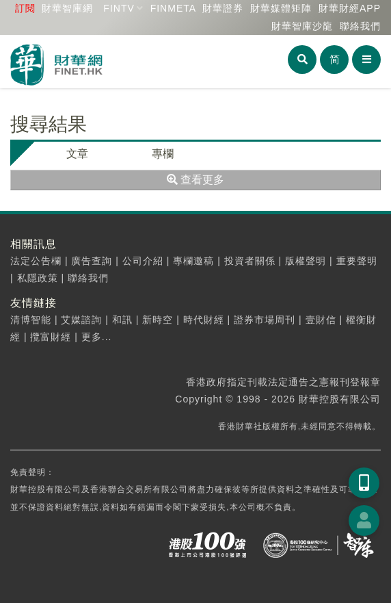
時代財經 (203, 319)
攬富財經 (50, 336)
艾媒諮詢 (81, 319)
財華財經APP (350, 8)
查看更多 (195, 179)
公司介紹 (142, 260)
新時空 (157, 319)
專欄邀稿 (193, 260)
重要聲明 (356, 260)
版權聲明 (305, 260)
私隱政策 (37, 277)
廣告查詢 (91, 260)
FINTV (118, 8)
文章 (77, 153)
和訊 (122, 319)
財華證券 (222, 8)
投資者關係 (249, 260)
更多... (96, 336)
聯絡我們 (360, 26)
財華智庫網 (67, 8)
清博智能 (30, 319)
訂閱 (25, 8)
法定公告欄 (36, 260)
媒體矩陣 (281, 8)
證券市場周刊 (264, 319)
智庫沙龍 (302, 26)
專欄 (163, 153)
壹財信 (321, 319)
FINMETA (173, 8)
